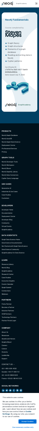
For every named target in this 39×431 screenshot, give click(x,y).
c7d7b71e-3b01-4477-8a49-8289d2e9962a (16, 71)
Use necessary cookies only (22, 427)
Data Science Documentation (12, 243)
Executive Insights (8, 281)
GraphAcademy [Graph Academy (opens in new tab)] (7, 229)
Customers (5, 198)
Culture (4, 349)
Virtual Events (7, 226)
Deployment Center (8, 145)
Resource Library (7, 264)
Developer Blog (7, 220)
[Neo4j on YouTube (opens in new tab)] (10, 390)
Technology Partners (9, 317)
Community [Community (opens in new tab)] (5, 223)
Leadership (5, 355)
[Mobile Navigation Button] (36, 3)
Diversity (5, 352)
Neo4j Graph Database (10, 135)
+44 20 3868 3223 (11, 375)
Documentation (7, 213)
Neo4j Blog (6, 267)
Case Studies (6, 195)
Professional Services (9, 148)
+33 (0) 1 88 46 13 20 (14, 378)
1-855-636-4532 (10, 368)
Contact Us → (8, 364)
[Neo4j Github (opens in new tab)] (20, 390)
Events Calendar (7, 284)
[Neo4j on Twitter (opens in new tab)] (6, 390)
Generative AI (6, 188)
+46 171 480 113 (13, 372)
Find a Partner (7, 304)
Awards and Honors (8, 339)
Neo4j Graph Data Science (11, 142)
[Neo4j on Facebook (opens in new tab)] (13, 390)
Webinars (5, 294)
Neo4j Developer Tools (10, 162)
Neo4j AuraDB (7, 138)
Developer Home (7, 210)
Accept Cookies (27, 421)
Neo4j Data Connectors (10, 175)
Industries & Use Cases (10, 191)
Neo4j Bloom (6, 168)
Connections (6, 291)
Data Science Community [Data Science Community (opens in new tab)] (10, 249)
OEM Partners (6, 314)
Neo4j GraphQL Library (10, 172)
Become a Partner (8, 307)
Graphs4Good (6, 342)
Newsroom (5, 335)
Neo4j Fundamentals (17, 19)
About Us (5, 332)
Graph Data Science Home (11, 239)
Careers (4, 345)
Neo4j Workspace (8, 165)
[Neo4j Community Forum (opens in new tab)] (17, 390)
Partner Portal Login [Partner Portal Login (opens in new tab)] (9, 320)
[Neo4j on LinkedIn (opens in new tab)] (3, 390)
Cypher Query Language (10, 178)
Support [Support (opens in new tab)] (4, 358)
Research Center (8, 274)
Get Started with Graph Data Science (15, 246)
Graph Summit (6, 287)
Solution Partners (8, 310)
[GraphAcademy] (14, 3)
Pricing (4, 152)
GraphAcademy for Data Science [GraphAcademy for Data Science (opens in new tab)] (13, 253)
